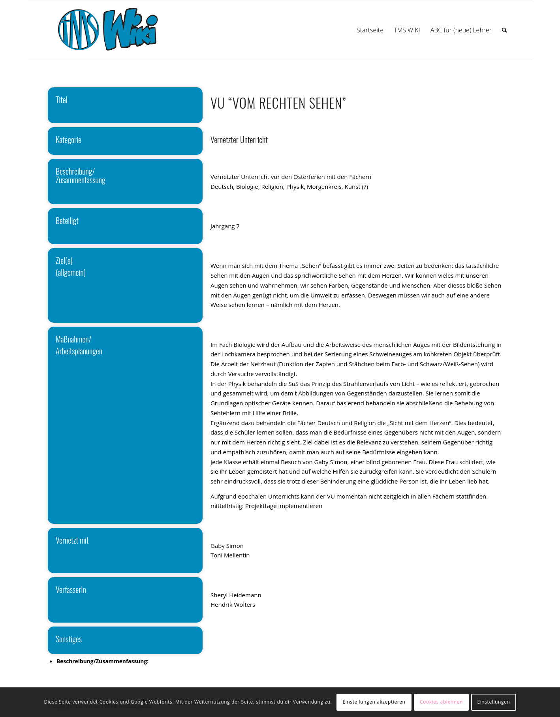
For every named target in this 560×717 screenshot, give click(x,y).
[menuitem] (370, 30)
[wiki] (116, 30)
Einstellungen (493, 701)
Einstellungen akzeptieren (374, 701)
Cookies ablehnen (441, 701)
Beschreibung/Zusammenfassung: (102, 661)
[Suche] (504, 30)
